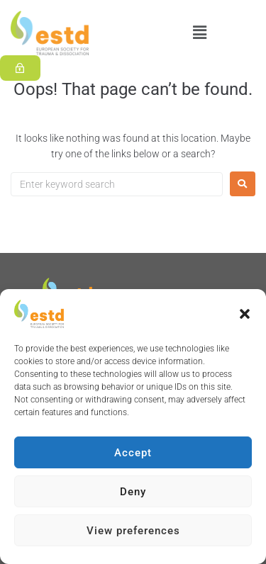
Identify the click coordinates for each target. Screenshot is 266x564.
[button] (245, 314)
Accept (133, 452)
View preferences (133, 530)
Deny (133, 491)
